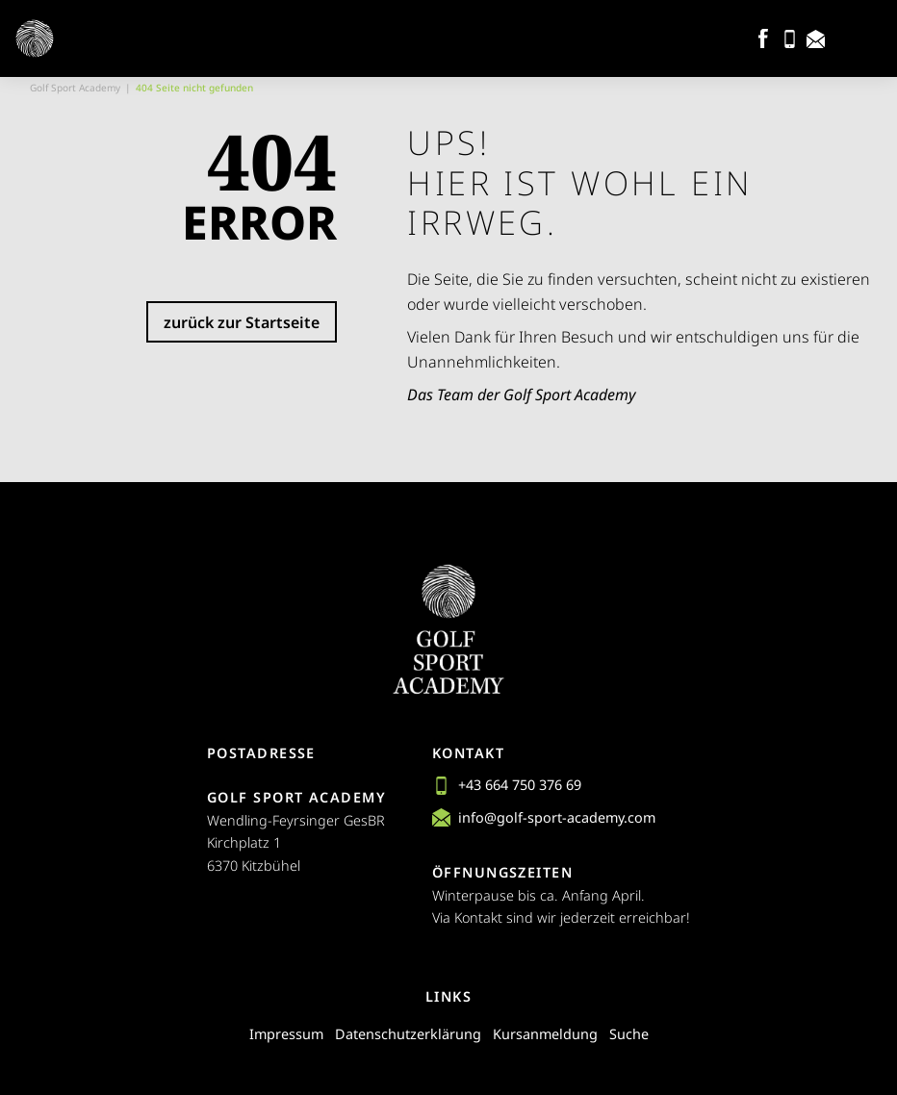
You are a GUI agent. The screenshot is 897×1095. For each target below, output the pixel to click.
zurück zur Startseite (242, 322)
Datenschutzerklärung (408, 1034)
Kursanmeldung (545, 1034)
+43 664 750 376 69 (506, 785)
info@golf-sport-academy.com (543, 817)
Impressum (286, 1034)
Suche (629, 1034)
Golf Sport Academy (75, 87)
